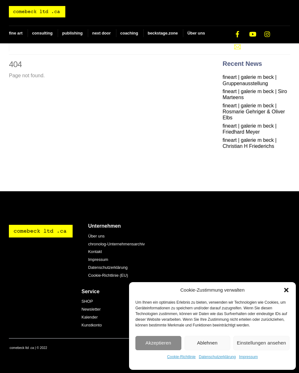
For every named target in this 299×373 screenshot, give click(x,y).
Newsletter (91, 309)
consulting (42, 33)
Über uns (196, 33)
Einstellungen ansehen (261, 342)
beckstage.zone (163, 33)
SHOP (19, 47)
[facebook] (237, 33)
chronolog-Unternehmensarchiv (116, 244)
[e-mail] (237, 46)
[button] (286, 290)
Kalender (89, 317)
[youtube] (252, 33)
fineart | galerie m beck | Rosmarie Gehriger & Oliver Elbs (254, 111)
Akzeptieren (158, 342)
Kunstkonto (91, 325)
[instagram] (267, 33)
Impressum (248, 357)
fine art (16, 33)
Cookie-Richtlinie (181, 357)
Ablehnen (207, 342)
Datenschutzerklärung (217, 357)
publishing (72, 33)
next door (101, 33)
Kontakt (95, 251)
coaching (129, 33)
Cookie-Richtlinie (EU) (108, 275)
